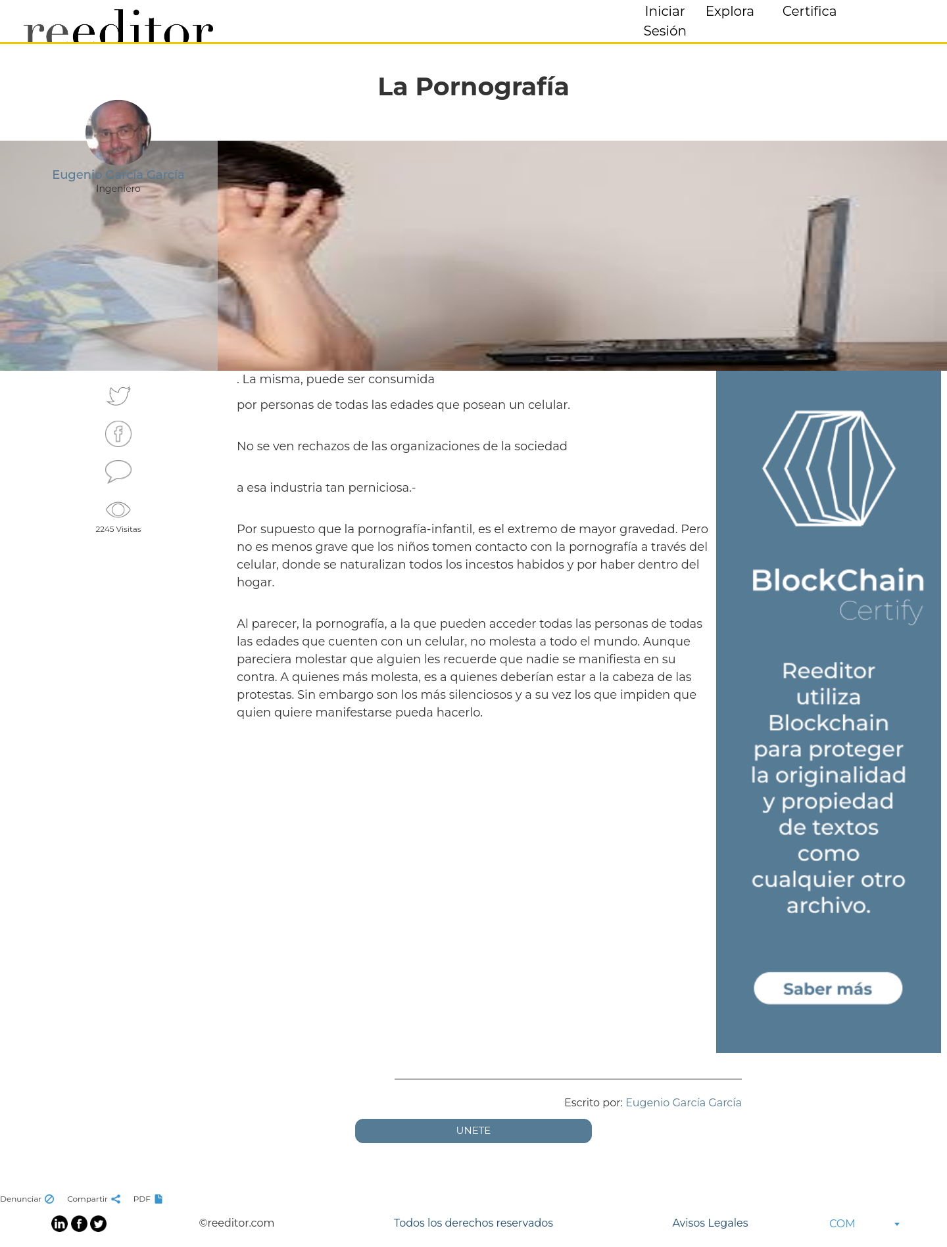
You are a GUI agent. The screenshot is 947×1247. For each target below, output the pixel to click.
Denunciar (28, 1199)
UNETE (473, 1130)
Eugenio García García (683, 1102)
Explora (730, 11)
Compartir (95, 1199)
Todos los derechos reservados (473, 1223)
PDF (150, 1199)
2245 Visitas (118, 515)
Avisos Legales (710, 1223)
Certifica (810, 11)
